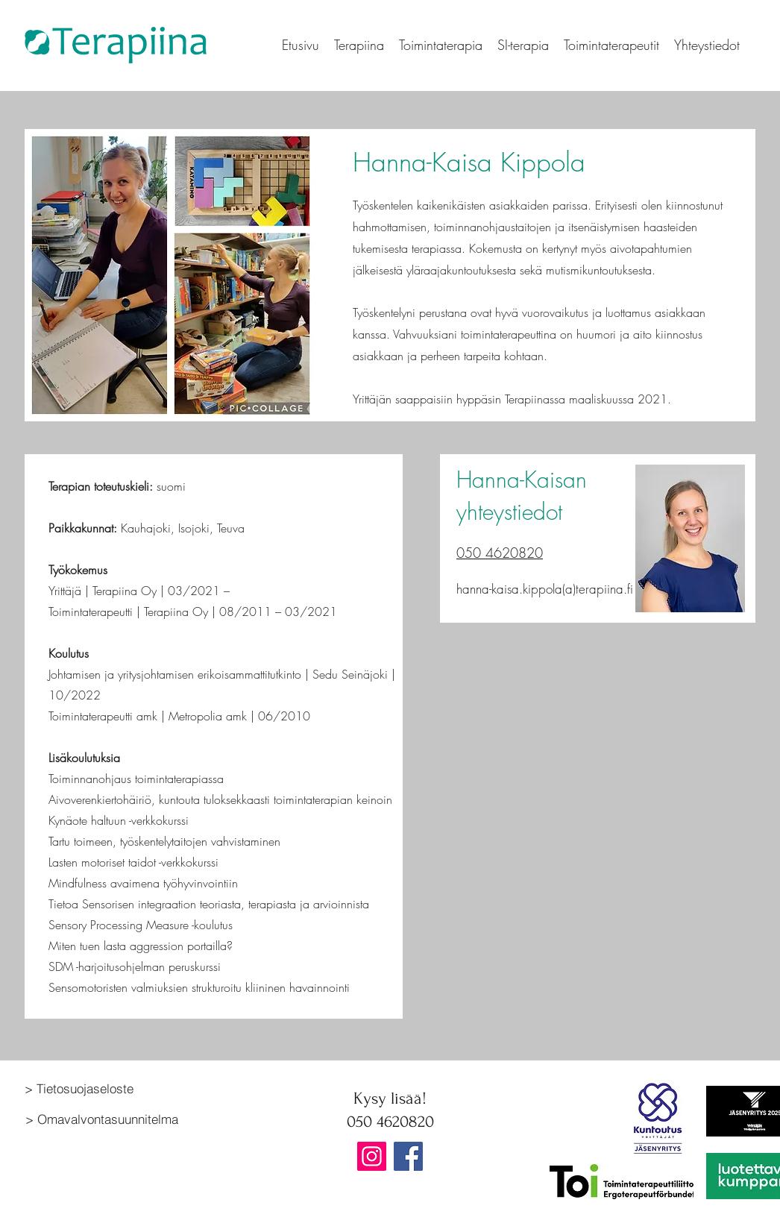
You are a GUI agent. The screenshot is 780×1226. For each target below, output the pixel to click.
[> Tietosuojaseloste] (113, 1088)
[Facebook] (408, 1156)
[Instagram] (371, 1156)
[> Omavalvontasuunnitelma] (113, 1119)
